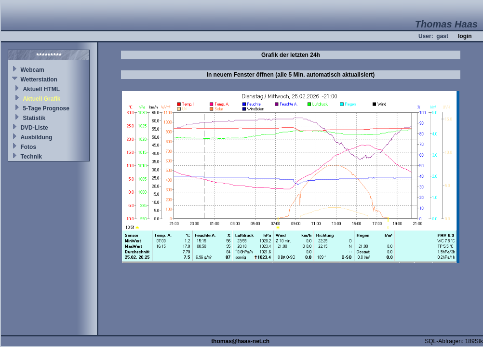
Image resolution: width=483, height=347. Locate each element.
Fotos (28, 147)
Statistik (34, 118)
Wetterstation (38, 79)
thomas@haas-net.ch (240, 341)
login (465, 36)
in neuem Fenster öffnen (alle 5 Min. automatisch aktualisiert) (291, 74)
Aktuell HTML (41, 89)
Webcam (32, 70)
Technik (30, 156)
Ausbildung (36, 137)
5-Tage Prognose (46, 108)
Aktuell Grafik (41, 98)
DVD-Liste (34, 127)
